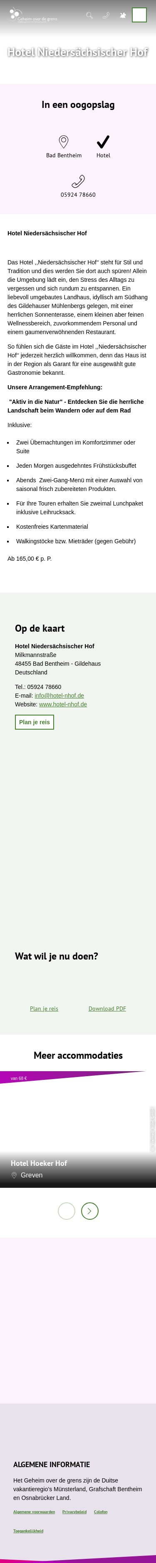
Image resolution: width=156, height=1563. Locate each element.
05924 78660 (78, 194)
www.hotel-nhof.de (63, 704)
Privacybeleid (74, 1511)
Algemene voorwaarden (34, 1511)
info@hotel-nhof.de (59, 695)
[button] (34, 722)
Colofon (100, 1511)
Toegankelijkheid (28, 1531)
